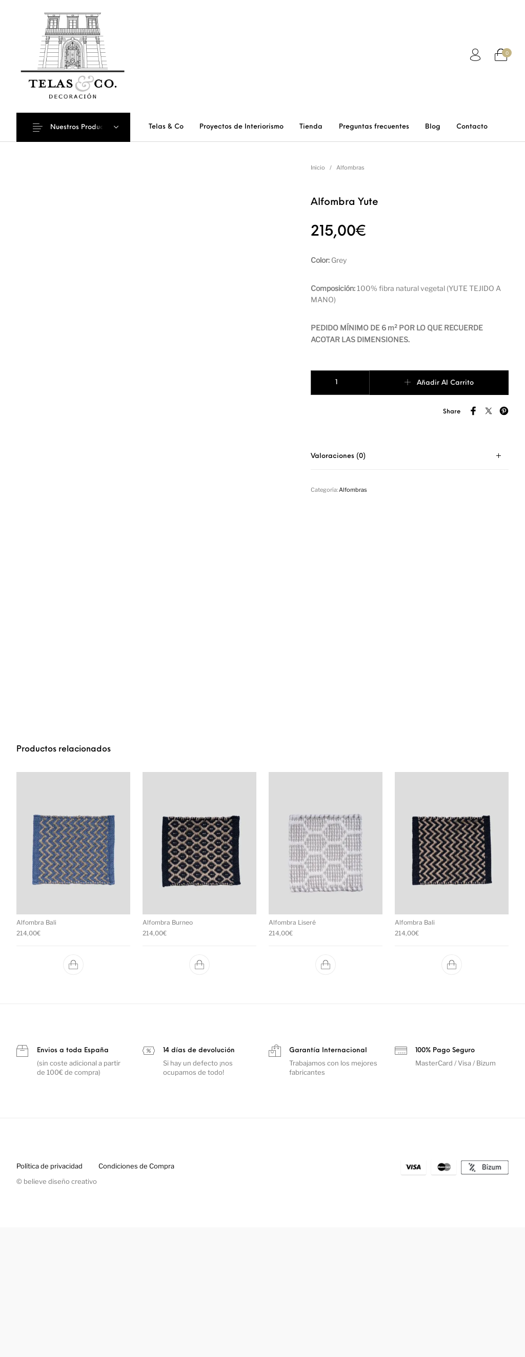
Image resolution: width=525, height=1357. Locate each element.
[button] (73, 1094)
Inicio (318, 167)
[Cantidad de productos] (340, 382)
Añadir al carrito (445, 383)
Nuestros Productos (82, 127)
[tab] (410, 456)
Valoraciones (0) (338, 456)
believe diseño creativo (60, 1311)
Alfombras (350, 167)
